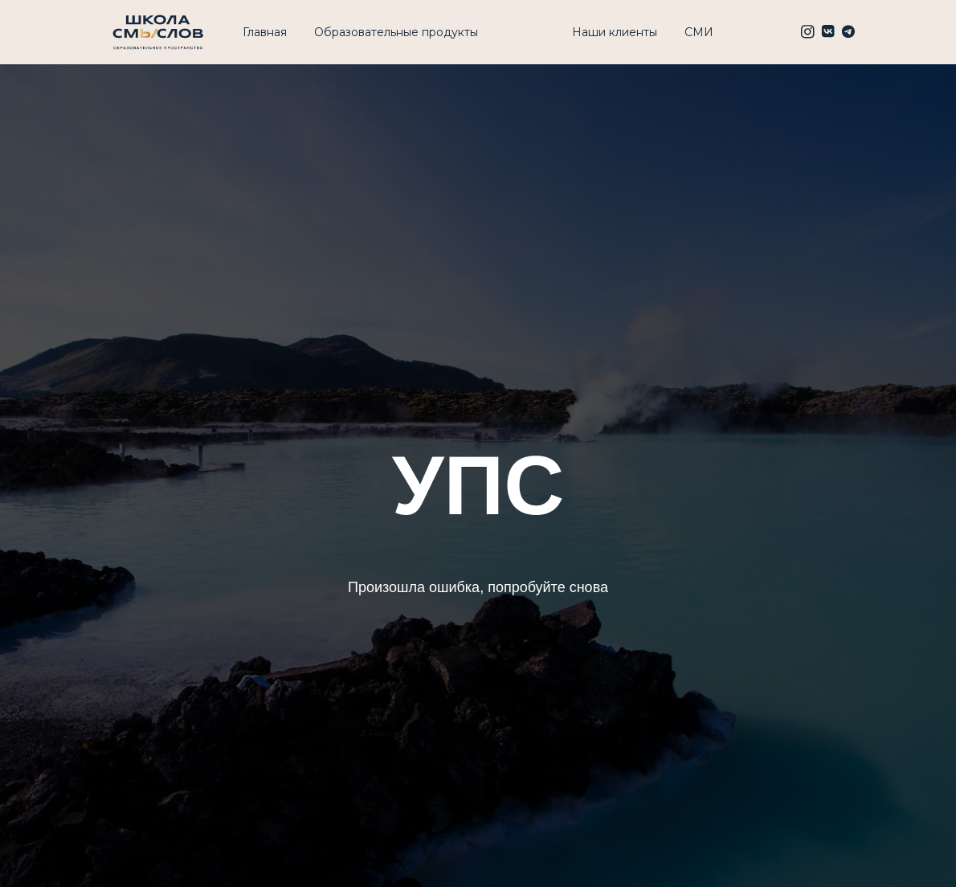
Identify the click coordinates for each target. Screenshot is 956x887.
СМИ (698, 32)
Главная (265, 32)
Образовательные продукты (396, 32)
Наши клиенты (614, 32)
